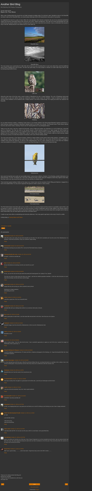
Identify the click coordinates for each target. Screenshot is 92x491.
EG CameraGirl (8, 395)
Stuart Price (7, 448)
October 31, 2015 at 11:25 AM (27, 413)
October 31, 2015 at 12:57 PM (18, 437)
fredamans (6, 370)
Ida (5, 314)
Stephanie (6, 323)
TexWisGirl (6, 305)
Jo (4, 340)
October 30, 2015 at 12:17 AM (17, 305)
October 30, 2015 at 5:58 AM (12, 340)
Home (34, 484)
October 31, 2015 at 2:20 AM (19, 378)
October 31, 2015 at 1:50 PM (17, 448)
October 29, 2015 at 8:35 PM (13, 263)
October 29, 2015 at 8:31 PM (17, 245)
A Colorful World (8, 378)
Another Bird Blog (10, 4)
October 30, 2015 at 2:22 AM (12, 314)
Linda (5, 297)
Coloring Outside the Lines (10, 254)
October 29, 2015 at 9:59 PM (17, 271)
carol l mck (7, 284)
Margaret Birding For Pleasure (11, 350)
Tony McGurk (7, 437)
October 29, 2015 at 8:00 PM (16, 235)
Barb (5, 263)
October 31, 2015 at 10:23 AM (19, 395)
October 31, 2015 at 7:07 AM (14, 387)
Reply (5, 241)
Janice (5, 331)
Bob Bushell (7, 245)
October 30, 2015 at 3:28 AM (14, 331)
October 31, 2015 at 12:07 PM (18, 428)
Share (3, 228)
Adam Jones (7, 428)
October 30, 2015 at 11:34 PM (17, 370)
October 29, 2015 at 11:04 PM (14, 297)
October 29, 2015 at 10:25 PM (17, 284)
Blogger (37, 489)
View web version (34, 487)
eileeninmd (7, 235)
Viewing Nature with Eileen (15, 217)
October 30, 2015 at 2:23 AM (16, 323)
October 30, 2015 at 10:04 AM (21, 360)
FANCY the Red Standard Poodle (12, 413)
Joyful (5, 387)
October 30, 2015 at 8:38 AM (25, 350)
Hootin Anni (7, 271)
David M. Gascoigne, (9, 360)
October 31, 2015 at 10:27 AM (17, 404)
